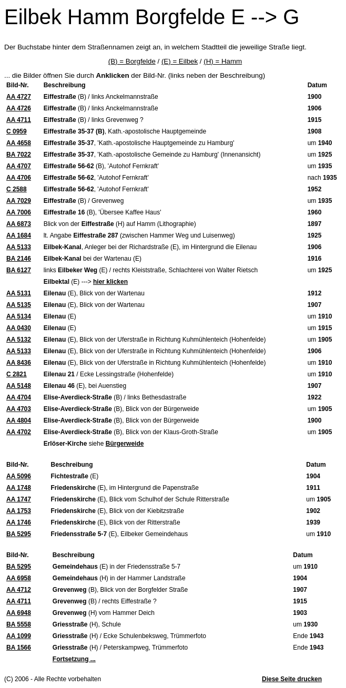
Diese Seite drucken (292, 679)
